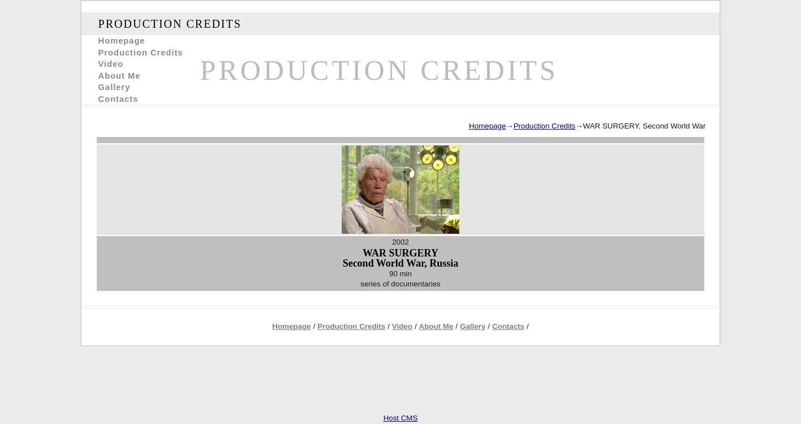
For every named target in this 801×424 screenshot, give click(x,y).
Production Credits (140, 52)
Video (111, 63)
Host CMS (401, 418)
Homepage (121, 40)
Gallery (114, 87)
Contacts (118, 99)
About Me (119, 75)
